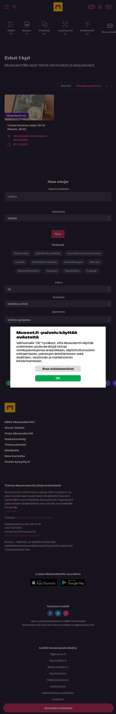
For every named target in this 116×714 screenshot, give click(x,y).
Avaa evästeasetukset (58, 368)
